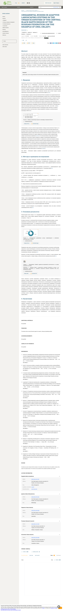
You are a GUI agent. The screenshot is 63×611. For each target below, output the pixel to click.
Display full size (26, 123)
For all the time (24, 555)
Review (4, 41)
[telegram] (55, 43)
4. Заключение (5, 25)
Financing (4, 29)
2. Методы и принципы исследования (8, 22)
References (4, 35)
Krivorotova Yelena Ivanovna (27, 534)
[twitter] (53, 43)
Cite (33, 43)
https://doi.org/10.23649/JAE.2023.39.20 (48, 33)
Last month (37, 555)
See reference (25, 362)
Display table (26, 273)
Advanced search (56, 7)
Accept (60, 607)
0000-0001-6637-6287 (35, 479)
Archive (18, 7)
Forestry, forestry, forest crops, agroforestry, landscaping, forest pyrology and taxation (32, 11)
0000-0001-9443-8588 (35, 510)
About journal (4, 7)
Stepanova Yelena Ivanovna (27, 507)
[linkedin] (56, 43)
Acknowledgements (5, 31)
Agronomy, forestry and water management (32, 10)
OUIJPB (59, 33)
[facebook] (50, 43)
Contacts (31, 7)
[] (48, 92)
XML (23, 43)
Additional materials (6, 27)
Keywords (4, 18)
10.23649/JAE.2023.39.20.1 (28, 121)
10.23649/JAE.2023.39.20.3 (28, 271)
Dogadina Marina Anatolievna (27, 476)
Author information (5, 44)
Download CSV (34, 273)
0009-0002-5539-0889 (35, 537)
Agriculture (22, 10)
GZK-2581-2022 (34, 489)
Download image (35, 123)
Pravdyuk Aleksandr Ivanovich (27, 521)
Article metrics (5, 46)
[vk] (52, 43)
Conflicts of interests (6, 33)
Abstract (4, 16)
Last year (31, 555)
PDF (28, 43)
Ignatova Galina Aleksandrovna (28, 493)
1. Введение (4, 20)
